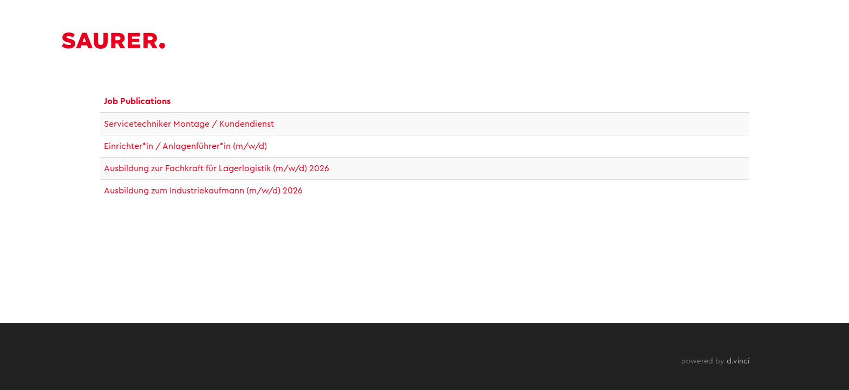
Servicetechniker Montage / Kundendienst (189, 124)
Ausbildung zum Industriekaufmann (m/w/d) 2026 (203, 190)
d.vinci (738, 361)
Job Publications (137, 101)
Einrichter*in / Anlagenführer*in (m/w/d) (185, 146)
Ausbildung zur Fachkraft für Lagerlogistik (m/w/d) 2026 (216, 168)
